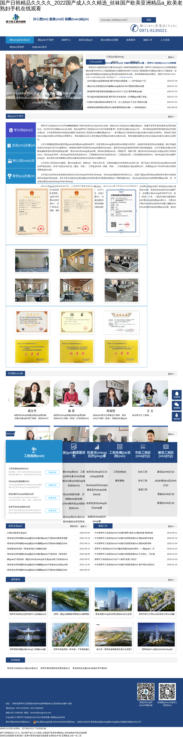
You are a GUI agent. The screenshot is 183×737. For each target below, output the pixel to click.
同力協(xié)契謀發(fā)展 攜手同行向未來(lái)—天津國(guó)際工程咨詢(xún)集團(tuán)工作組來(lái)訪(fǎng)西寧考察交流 (117, 97)
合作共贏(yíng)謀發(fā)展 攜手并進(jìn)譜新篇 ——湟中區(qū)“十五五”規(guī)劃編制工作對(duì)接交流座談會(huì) (116, 81)
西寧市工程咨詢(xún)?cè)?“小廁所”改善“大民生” (116, 559)
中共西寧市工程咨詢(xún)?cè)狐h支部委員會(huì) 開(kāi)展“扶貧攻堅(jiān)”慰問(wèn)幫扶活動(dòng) (124, 539)
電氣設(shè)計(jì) (165, 494)
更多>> (171, 57)
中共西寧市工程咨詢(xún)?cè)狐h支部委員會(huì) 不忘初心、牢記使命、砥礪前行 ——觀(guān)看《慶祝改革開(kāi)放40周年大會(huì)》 (125, 555)
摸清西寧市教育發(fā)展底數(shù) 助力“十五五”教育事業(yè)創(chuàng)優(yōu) (114, 92)
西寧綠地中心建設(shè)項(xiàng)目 (157, 649)
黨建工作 (147, 40)
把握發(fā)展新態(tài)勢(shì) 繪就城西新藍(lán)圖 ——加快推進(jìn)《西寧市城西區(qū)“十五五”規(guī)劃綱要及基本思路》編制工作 (116, 108)
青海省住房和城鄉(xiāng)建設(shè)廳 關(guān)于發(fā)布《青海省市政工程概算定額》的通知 (37, 555)
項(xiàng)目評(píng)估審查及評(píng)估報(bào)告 (97, 490)
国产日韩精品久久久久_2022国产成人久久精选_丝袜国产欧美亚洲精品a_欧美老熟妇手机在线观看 (43, 733)
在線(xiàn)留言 (39, 47)
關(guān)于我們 (46, 40)
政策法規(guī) (86, 40)
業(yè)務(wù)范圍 (109, 40)
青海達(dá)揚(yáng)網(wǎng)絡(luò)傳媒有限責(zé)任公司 (115, 722)
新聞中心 (66, 40)
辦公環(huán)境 (20, 161)
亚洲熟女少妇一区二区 (72, 735)
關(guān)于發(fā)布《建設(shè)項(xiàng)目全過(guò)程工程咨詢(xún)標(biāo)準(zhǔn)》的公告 (37, 560)
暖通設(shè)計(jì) (165, 503)
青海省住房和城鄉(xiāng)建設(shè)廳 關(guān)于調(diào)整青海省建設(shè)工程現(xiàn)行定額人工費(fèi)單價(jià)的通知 (37, 539)
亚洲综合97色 (55, 735)
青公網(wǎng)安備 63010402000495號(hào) (54, 722)
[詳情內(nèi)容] (126, 77)
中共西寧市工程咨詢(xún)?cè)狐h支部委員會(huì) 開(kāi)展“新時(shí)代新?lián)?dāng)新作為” (123, 544)
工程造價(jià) (119, 472)
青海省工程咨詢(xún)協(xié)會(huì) (22, 668)
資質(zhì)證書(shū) (20, 148)
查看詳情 (52, 472)
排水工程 (142, 480)
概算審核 (119, 480)
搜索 (149, 20)
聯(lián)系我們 (17, 47)
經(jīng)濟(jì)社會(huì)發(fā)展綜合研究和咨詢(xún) (74, 521)
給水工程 (142, 472)
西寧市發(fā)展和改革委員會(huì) (55, 668)
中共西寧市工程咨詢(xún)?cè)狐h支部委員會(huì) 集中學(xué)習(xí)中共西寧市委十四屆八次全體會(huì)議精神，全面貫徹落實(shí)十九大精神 (125, 565)
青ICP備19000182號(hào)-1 (18, 722)
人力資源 (165, 40)
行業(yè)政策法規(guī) (17, 533)
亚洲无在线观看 (7, 735)
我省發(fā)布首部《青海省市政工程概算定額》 (27, 549)
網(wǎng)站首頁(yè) (20, 40)
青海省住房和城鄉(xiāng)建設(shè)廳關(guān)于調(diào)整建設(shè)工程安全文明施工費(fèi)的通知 (37, 544)
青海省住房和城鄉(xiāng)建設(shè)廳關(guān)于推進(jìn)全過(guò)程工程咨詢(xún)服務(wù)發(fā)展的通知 (37, 565)
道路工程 (142, 489)
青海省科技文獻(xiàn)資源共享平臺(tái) (90, 668)
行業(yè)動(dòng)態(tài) (115, 57)
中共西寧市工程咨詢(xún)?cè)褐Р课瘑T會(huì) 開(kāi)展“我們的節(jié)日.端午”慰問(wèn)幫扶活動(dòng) (124, 533)
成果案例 (130, 40)
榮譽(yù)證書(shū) (21, 178)
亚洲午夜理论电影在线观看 (36, 735)
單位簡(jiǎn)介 (20, 130)
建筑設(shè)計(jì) (165, 472)
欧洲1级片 (19, 735)
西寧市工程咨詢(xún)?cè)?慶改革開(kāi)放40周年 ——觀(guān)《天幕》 (125, 549)
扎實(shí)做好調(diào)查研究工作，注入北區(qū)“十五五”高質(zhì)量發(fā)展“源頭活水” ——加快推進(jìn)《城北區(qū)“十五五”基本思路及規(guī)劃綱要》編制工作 (117, 103)
